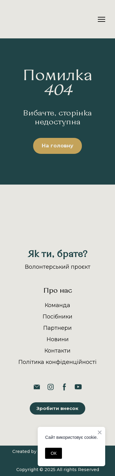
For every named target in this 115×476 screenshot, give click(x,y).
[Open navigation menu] (101, 19)
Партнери (57, 328)
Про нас (57, 291)
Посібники (57, 316)
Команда (57, 305)
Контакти (57, 350)
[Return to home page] (25, 19)
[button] (57, 146)
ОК (53, 453)
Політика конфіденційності (57, 362)
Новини (58, 339)
